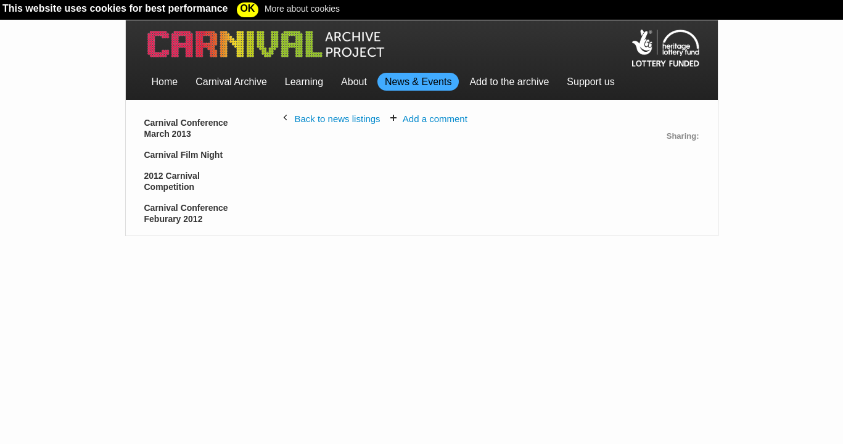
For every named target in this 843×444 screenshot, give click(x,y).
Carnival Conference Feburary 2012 (186, 213)
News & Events (418, 81)
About (354, 81)
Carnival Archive (231, 81)
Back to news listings (337, 118)
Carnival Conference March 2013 (186, 128)
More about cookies (302, 9)
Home (165, 81)
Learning (304, 81)
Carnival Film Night (183, 155)
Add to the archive (509, 81)
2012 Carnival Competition (172, 181)
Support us (590, 81)
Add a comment (435, 118)
